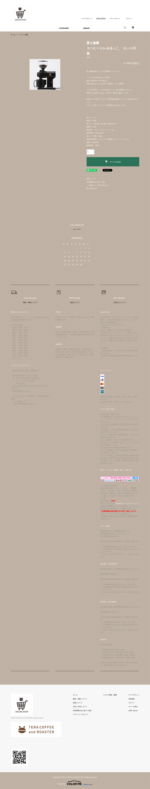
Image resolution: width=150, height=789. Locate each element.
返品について (91, 179)
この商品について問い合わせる (97, 185)
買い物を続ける (92, 188)
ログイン (129, 19)
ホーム (13, 35)
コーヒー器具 (23, 35)
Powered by (75, 783)
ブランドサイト (114, 19)
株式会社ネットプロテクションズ (127, 503)
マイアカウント (87, 19)
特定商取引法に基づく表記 (96, 182)
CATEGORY (64, 28)
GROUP (86, 28)
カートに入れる (113, 161)
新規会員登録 (101, 19)
